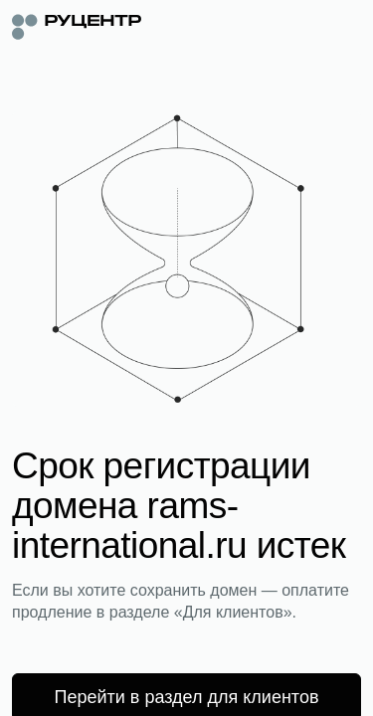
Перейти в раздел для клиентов (187, 697)
